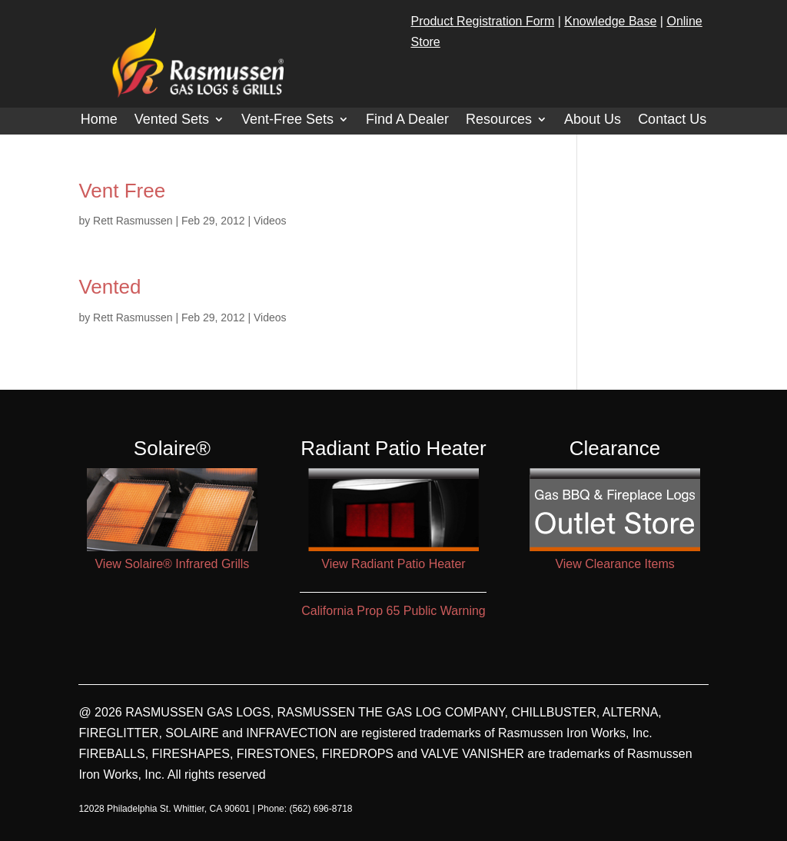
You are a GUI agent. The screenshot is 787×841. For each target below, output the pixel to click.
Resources (499, 120)
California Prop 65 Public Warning (393, 610)
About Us (592, 120)
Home (99, 120)
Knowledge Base (610, 21)
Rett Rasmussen (132, 220)
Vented (109, 286)
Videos (270, 220)
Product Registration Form (483, 21)
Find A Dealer (407, 120)
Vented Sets (171, 120)
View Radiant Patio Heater (393, 563)
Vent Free (121, 190)
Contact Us (672, 120)
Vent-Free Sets (287, 120)
